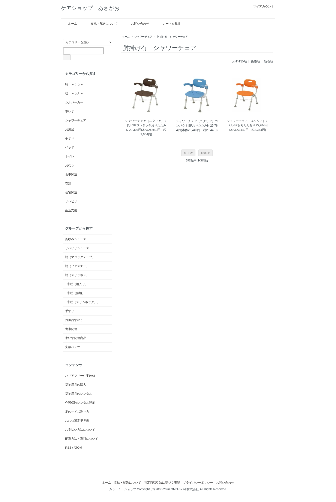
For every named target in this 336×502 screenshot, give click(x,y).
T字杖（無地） (75, 293)
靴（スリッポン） (77, 275)
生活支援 (71, 210)
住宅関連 (71, 192)
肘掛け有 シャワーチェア (172, 36)
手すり (69, 138)
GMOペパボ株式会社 (185, 489)
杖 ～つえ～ (74, 93)
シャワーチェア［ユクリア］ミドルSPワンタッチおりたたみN (146, 125)
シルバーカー (74, 102)
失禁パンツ (72, 347)
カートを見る (168, 23)
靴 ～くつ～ (74, 84)
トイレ (69, 156)
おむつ (69, 165)
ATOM (78, 447)
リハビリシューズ (77, 248)
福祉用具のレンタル (78, 393)
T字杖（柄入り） (76, 284)
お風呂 (69, 129)
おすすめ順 (239, 61)
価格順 (255, 61)
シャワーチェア (143, 36)
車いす (69, 111)
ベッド (69, 147)
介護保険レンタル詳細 (80, 402)
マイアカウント (261, 6)
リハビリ (71, 201)
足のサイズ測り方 (77, 411)
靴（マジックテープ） (80, 257)
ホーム (69, 23)
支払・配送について (101, 23)
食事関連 (71, 174)
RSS (68, 447)
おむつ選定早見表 (77, 420)
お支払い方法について (80, 429)
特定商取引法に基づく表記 (162, 482)
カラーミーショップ (122, 489)
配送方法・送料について (81, 438)
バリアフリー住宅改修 (80, 375)
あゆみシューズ (75, 239)
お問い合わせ (137, 23)
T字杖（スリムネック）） (82, 302)
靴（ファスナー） (77, 266)
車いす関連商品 (75, 338)
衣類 (68, 183)
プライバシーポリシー (198, 482)
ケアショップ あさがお (90, 8)
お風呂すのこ (74, 320)
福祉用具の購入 (75, 384)
